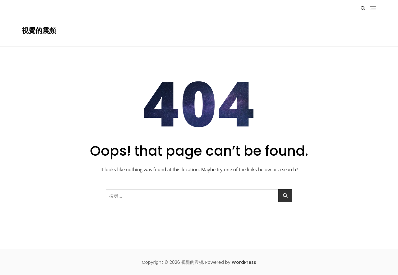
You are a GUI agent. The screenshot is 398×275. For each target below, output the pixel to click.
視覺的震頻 (39, 30)
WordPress (244, 262)
